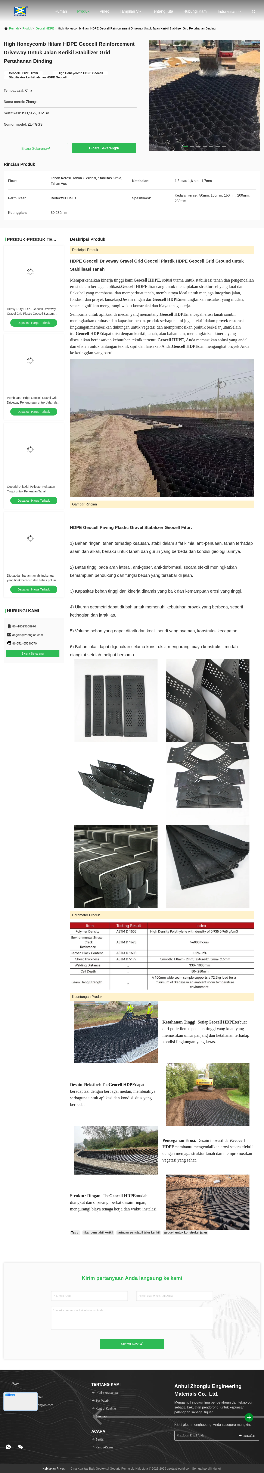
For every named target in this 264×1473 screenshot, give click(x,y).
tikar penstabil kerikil (98, 1232)
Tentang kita (162, 11)
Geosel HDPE (44, 28)
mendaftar (247, 1435)
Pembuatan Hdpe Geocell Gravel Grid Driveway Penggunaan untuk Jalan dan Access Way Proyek (33, 402)
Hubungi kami (195, 11)
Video (104, 11)
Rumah (61, 11)
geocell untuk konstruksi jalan (185, 1232)
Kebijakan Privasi (54, 1468)
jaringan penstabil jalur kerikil (138, 1232)
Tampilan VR (131, 11)
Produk (83, 11)
